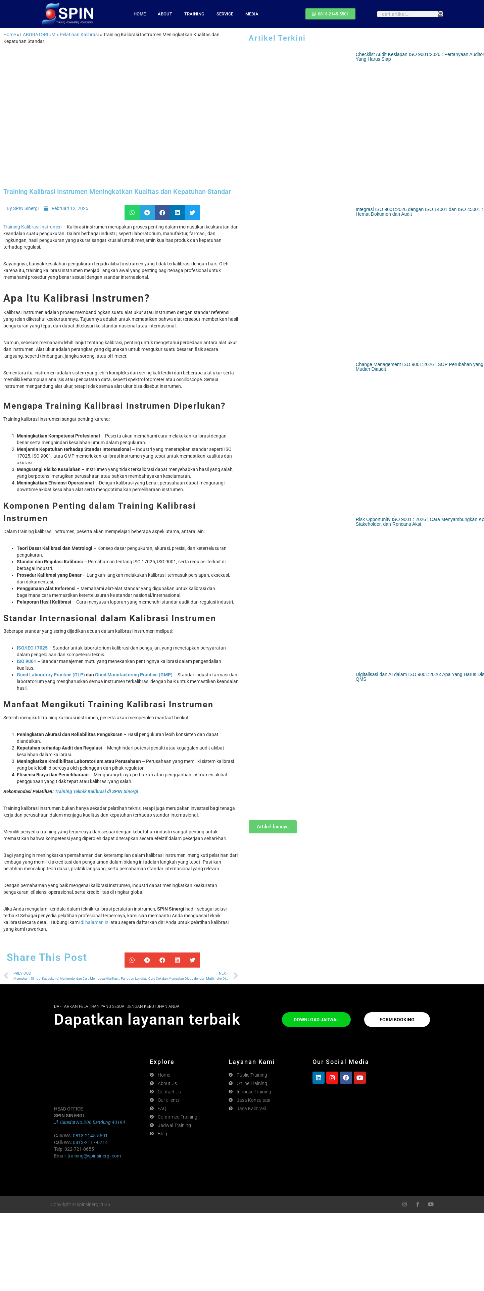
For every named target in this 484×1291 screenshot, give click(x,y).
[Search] (440, 14)
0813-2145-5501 (90, 1135)
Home (9, 34)
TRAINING (194, 13)
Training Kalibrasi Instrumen (32, 226)
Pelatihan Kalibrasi (79, 34)
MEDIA (251, 13)
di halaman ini (95, 922)
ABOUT (165, 13)
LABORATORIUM (37, 34)
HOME (140, 13)
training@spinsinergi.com (94, 1155)
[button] (132, 212)
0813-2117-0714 (90, 1142)
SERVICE (224, 13)
